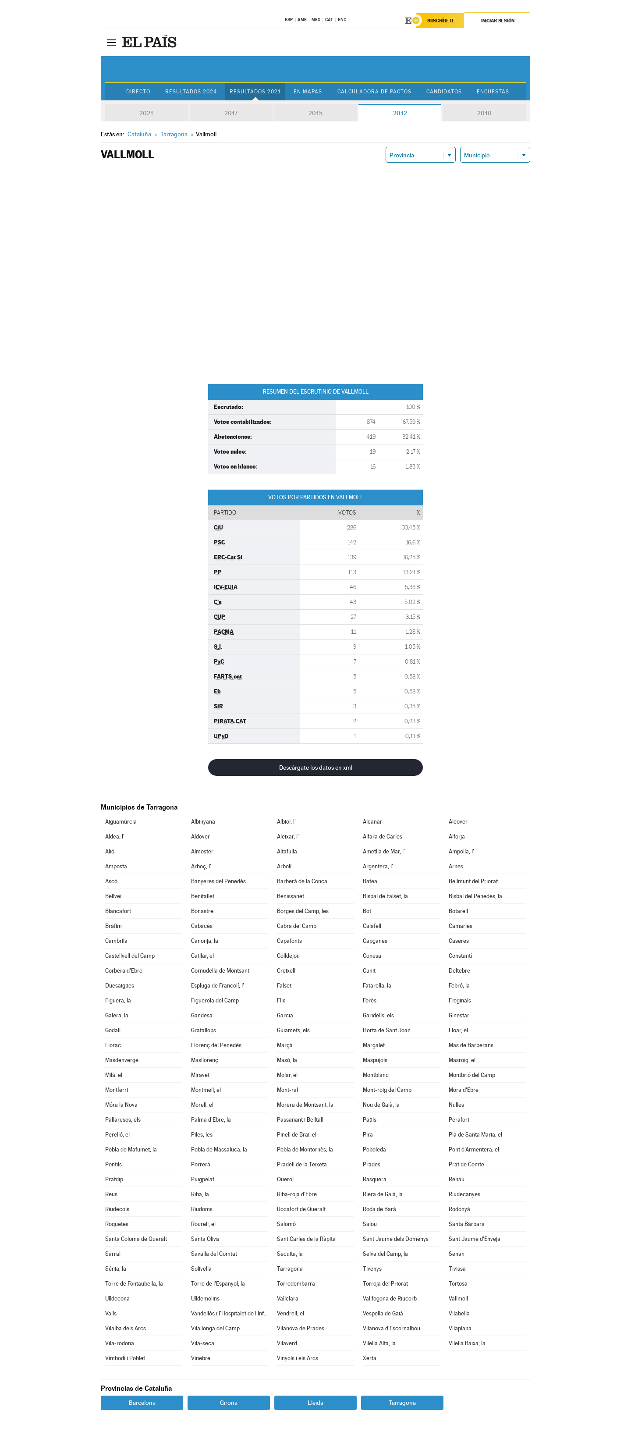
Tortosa (458, 1283)
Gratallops (203, 1030)
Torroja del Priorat (385, 1283)
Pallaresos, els (123, 1119)
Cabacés (202, 926)
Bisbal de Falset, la (385, 896)
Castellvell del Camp (130, 955)
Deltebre (459, 970)
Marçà (285, 1045)
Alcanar (372, 821)
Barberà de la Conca (302, 881)
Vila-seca (202, 1343)
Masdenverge (121, 1060)
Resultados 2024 (191, 92)
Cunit (369, 970)
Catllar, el (202, 955)
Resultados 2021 (255, 92)
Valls (111, 1313)
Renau (456, 1179)
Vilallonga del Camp (215, 1328)
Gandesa (202, 1015)
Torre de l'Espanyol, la (218, 1283)
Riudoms (202, 1209)
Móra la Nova (121, 1105)
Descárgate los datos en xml (315, 767)
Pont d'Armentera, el (474, 1149)
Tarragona (290, 1268)
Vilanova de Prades (300, 1328)
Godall (113, 1030)
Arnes (456, 866)
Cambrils (116, 941)
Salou (370, 1224)
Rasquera (374, 1179)
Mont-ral (287, 1090)
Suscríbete (441, 21)
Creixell (286, 970)
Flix (281, 1000)
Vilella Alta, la (379, 1343)
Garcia (285, 1015)
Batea (370, 881)
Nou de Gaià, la (381, 1105)
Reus (111, 1194)
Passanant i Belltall (300, 1119)
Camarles (460, 926)
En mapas (308, 92)
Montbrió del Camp (472, 1075)
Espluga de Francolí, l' (217, 985)
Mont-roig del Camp (387, 1090)
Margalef (374, 1045)
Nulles (456, 1105)
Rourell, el (203, 1224)
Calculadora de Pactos (374, 92)
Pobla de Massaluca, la (219, 1149)
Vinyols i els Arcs (297, 1358)
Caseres (459, 941)
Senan (456, 1254)
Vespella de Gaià (383, 1313)
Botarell (458, 911)
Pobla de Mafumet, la (131, 1149)
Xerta (369, 1358)
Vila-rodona (119, 1343)
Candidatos (444, 92)
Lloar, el (458, 1030)
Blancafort (118, 911)
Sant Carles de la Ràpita (306, 1239)
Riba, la (200, 1194)
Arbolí (284, 866)
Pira (368, 1134)
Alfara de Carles (382, 836)
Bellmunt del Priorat (473, 881)
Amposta (116, 866)
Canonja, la (204, 941)
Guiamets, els (293, 1030)
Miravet (200, 1075)
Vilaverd (287, 1343)
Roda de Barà (379, 1209)
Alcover (458, 821)
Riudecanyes (464, 1194)
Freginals (460, 1000)
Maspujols (375, 1060)
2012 (400, 113)
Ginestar (459, 1015)
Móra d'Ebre (464, 1090)
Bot (367, 911)
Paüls (369, 1119)
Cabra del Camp (296, 926)
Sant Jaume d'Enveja (474, 1239)
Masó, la (287, 1060)
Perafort (459, 1119)
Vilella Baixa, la (467, 1343)
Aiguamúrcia (121, 821)
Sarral (113, 1254)
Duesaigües (119, 985)
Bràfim (113, 926)
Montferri (116, 1090)
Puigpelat (202, 1179)
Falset (284, 985)
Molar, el (287, 1075)
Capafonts (289, 941)
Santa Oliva (205, 1239)
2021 (146, 113)
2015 (315, 113)
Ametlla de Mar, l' (384, 851)
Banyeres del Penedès (218, 881)
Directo (138, 92)
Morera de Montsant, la (305, 1105)
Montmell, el (206, 1090)
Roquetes (116, 1224)
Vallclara (287, 1298)
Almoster (202, 851)
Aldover (200, 836)
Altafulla (287, 851)
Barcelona (142, 1402)
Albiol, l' (286, 821)
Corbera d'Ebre (123, 970)
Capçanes (375, 941)
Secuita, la (290, 1254)
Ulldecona (117, 1298)
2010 (484, 113)
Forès (369, 1000)
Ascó (111, 881)
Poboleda (374, 1149)
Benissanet (290, 896)
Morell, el (202, 1105)
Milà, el (113, 1075)
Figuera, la (118, 1000)
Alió (109, 851)
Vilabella (459, 1313)
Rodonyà (459, 1209)
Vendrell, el (290, 1313)
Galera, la (116, 1015)
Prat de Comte (466, 1164)
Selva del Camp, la (385, 1254)
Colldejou (288, 955)
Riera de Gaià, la (383, 1194)
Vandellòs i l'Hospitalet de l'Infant (229, 1313)
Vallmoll (458, 1298)
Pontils (113, 1164)
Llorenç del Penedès (216, 1045)
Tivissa (457, 1268)
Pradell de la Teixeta (302, 1164)
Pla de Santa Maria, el (475, 1134)
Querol (285, 1179)
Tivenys (372, 1268)
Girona (229, 1402)
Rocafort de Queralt (301, 1209)
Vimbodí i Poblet (125, 1358)
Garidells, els (378, 1015)
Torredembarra (296, 1283)
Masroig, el (462, 1060)
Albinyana (203, 821)
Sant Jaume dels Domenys (396, 1239)
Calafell (372, 926)
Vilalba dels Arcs (125, 1328)
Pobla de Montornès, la (305, 1149)
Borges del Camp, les (303, 911)
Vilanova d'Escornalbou (391, 1328)
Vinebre (200, 1358)
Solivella (201, 1268)
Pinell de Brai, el (296, 1134)
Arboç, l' (201, 866)
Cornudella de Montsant (220, 970)
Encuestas (493, 92)
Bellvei (113, 896)
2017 (231, 113)
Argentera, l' (378, 866)
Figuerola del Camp (215, 1000)
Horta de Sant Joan (387, 1030)
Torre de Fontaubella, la (134, 1283)
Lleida (315, 1402)
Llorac (113, 1045)
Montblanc (376, 1075)
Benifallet (202, 896)
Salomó (286, 1224)
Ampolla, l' (461, 851)
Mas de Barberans (471, 1045)
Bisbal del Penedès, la (475, 896)
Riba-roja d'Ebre (297, 1194)
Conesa (372, 955)
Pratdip (114, 1179)
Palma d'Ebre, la (211, 1119)
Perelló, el (117, 1134)
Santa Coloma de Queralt (136, 1239)
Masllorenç (204, 1060)
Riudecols (117, 1209)
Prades (371, 1164)
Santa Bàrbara (467, 1224)
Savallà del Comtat (214, 1254)
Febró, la (459, 985)
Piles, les (202, 1134)
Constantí (460, 955)
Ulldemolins (205, 1298)
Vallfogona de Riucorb (390, 1298)
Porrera (200, 1164)
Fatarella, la (377, 985)
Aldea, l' (114, 836)
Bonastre (202, 911)
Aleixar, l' (288, 836)
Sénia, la (115, 1268)
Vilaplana (460, 1328)
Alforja (457, 836)
